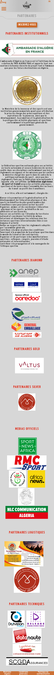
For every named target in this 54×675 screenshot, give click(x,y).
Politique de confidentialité (43, 673)
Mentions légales (7, 673)
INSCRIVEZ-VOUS (27, 25)
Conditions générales (23, 673)
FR (49, 2)
